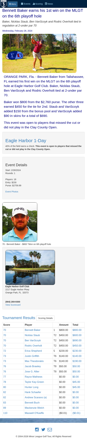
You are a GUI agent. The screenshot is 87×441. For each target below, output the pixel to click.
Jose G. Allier (32, 371)
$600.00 (77, 335)
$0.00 (76, 376)
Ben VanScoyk (33, 340)
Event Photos (11, 191)
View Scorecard (12, 305)
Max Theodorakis (34, 361)
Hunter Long (31, 387)
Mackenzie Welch (34, 408)
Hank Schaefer (33, 392)
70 (4, 330)
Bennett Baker (32, 330)
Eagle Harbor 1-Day (25, 140)
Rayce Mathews (33, 376)
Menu (12, 4)
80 (4, 387)
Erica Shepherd (33, 351)
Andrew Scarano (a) (36, 397)
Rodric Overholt (33, 345)
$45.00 (76, 382)
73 (4, 356)
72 (4, 351)
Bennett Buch (32, 402)
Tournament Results (19, 318)
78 (4, 382)
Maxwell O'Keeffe (34, 413)
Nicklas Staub (32, 335)
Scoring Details (45, 318)
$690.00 (77, 340)
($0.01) (76, 413)
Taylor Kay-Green (34, 382)
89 (4, 408)
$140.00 (77, 356)
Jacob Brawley (33, 366)
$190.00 (77, 361)
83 (4, 402)
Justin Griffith (32, 356)
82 (4, 392)
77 (4, 376)
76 (4, 366)
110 (5, 413)
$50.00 (76, 366)
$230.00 (77, 351)
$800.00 (77, 330)
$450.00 (77, 345)
